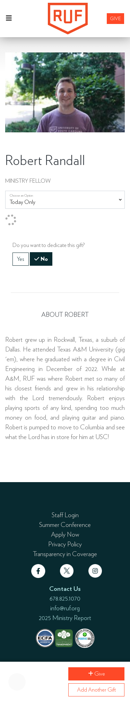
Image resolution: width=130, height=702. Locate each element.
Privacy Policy (65, 544)
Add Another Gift (96, 689)
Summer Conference (65, 524)
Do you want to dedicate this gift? (48, 245)
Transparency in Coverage (65, 554)
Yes (20, 258)
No (44, 258)
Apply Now (65, 534)
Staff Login (65, 515)
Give (115, 18)
